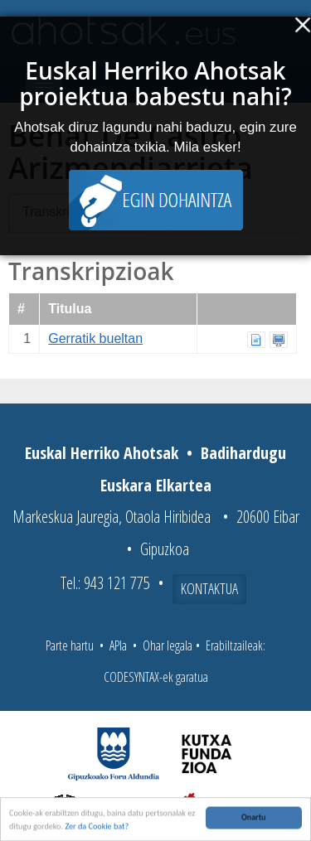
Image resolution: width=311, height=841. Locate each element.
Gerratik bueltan (95, 338)
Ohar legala (167, 645)
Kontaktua (209, 588)
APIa (118, 645)
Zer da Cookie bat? (97, 827)
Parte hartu (70, 645)
